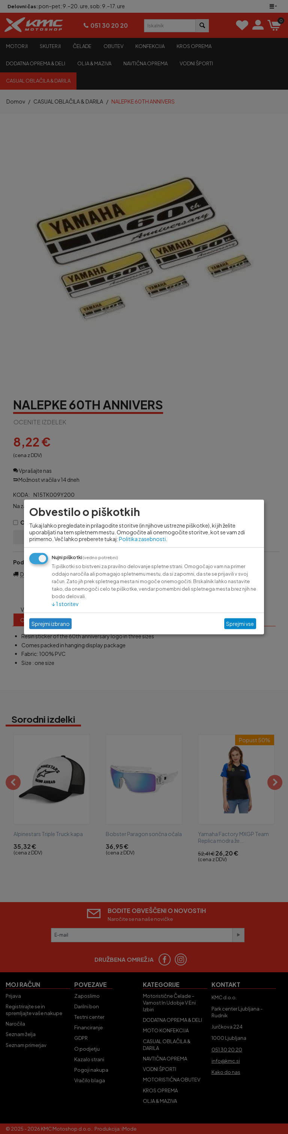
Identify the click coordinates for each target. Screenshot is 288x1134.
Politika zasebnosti (142, 538)
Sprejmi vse (240, 623)
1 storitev (65, 603)
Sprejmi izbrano (51, 623)
